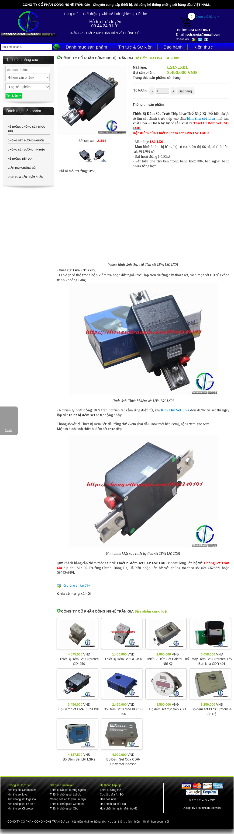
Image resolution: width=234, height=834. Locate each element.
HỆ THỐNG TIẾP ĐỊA (20, 158)
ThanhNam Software (208, 807)
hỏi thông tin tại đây (76, 585)
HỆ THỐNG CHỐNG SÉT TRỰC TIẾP (26, 129)
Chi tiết (8, 430)
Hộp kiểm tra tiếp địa (113, 804)
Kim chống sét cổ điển (21, 804)
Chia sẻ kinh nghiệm (116, 14)
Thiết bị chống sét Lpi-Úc (65, 794)
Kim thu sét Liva (17, 794)
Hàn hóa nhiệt (108, 799)
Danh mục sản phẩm (86, 47)
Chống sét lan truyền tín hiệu (68, 799)
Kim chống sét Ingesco (21, 799)
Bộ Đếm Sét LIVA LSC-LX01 (79, 709)
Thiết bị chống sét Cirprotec (67, 804)
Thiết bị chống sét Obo (64, 808)
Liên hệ (141, 14)
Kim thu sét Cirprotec (20, 808)
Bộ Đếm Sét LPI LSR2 (79, 759)
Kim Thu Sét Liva (175, 410)
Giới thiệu (90, 14)
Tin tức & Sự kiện (135, 47)
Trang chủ (71, 14)
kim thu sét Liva (201, 118)
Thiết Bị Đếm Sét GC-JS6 (123, 659)
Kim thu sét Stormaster (21, 790)
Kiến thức (203, 47)
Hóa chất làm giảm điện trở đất (119, 808)
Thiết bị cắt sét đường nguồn (68, 790)
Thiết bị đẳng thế (110, 790)
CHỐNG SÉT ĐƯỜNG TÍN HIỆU (26, 149)
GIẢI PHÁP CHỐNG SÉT (22, 167)
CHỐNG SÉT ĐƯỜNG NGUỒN (26, 140)
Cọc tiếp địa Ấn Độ (111, 794)
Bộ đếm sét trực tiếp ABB (167, 709)
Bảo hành (173, 47)
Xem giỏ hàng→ (208, 16)
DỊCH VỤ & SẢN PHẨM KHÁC (25, 176)
